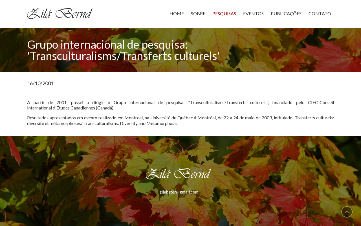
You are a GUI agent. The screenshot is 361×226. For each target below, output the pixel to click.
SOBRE (198, 13)
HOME (177, 13)
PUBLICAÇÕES (286, 13)
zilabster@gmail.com (179, 191)
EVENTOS (253, 13)
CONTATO (320, 13)
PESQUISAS (224, 13)
